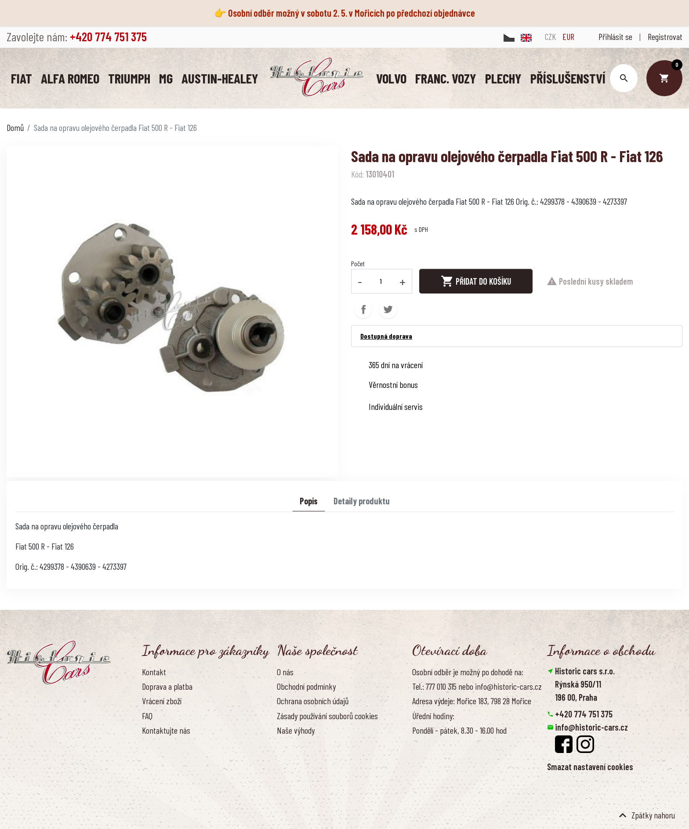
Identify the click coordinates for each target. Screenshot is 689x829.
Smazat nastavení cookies (590, 766)
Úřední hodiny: (433, 715)
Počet (358, 263)
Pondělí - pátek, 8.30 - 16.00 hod (459, 729)
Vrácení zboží (161, 700)
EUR (568, 36)
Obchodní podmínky (306, 686)
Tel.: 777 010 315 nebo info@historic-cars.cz (477, 686)
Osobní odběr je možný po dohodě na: (467, 671)
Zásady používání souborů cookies (327, 715)
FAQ (147, 715)
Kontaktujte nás (166, 729)
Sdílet (363, 309)
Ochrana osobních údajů (312, 700)
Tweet (388, 309)
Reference (157, 744)
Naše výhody (296, 729)
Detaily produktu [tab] (362, 500)
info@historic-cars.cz (591, 726)
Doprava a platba (167, 686)
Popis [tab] (309, 500)
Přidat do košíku (476, 280)
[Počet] (381, 281)
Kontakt (154, 671)
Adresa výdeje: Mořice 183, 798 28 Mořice (471, 700)
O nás (285, 671)
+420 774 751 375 (584, 713)
